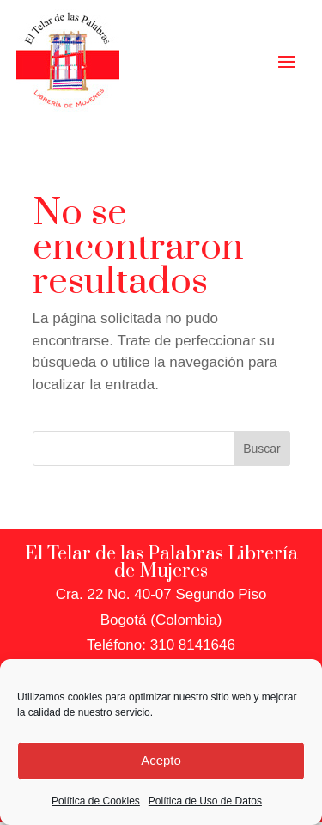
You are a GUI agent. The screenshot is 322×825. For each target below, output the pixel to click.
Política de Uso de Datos (205, 801)
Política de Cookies (96, 801)
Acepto (161, 760)
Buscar (262, 448)
